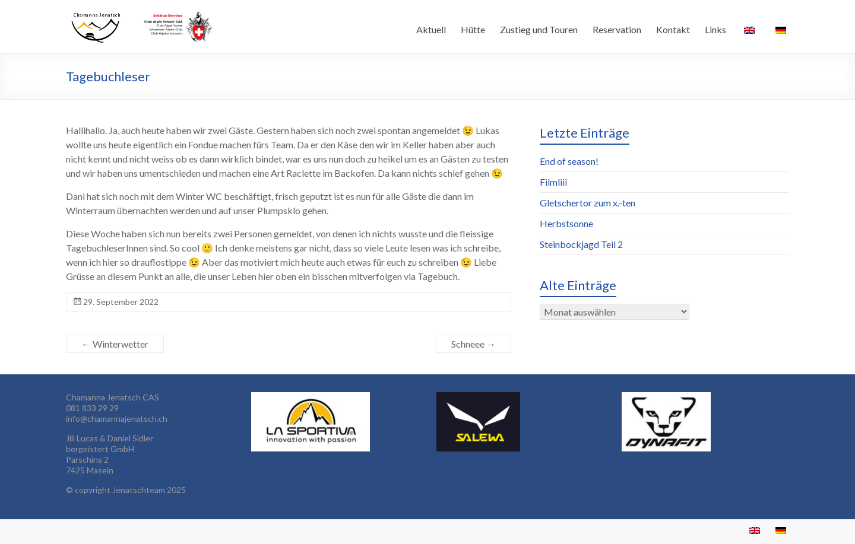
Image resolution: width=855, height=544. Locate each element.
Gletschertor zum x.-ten (587, 202)
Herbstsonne (566, 223)
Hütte (473, 29)
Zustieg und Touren (539, 29)
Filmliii (553, 181)
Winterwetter (114, 343)
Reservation (617, 29)
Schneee (473, 343)
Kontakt (673, 29)
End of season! (569, 161)
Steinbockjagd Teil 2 (581, 244)
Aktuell (431, 29)
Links (715, 29)
